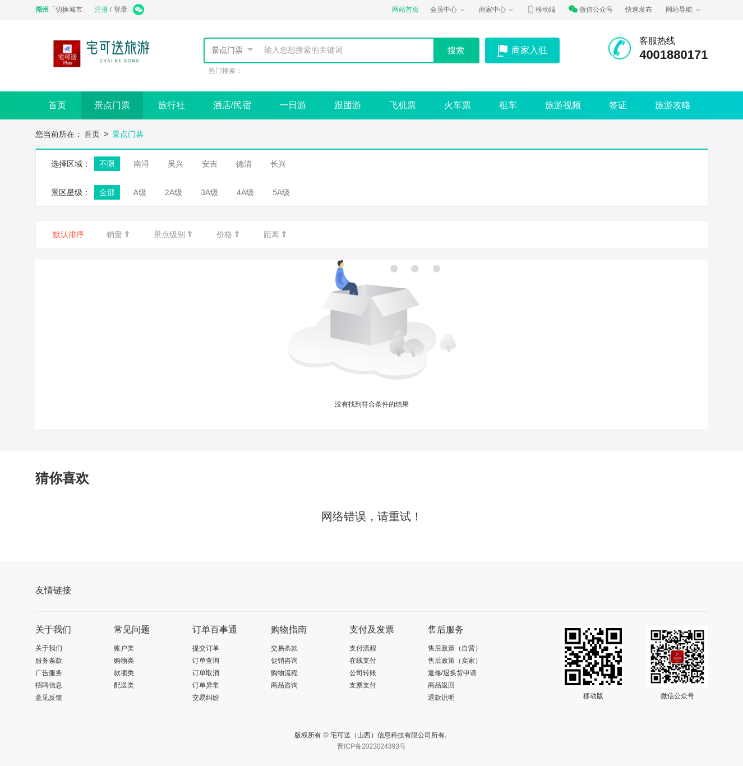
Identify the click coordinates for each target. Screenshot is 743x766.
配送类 (124, 685)
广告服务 (48, 673)
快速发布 (638, 9)
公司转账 (362, 673)
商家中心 (497, 9)
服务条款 (48, 661)
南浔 (141, 163)
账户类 (124, 648)
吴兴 (175, 163)
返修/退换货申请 (452, 673)
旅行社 (171, 105)
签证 (618, 105)
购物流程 (284, 673)
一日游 (292, 105)
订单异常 (205, 685)
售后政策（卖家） (455, 661)
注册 (101, 9)
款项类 (124, 673)
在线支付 (362, 661)
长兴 (278, 163)
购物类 (124, 661)
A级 (139, 192)
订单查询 (205, 661)
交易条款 (284, 648)
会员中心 (448, 9)
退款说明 (441, 698)
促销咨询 (284, 661)
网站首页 (405, 9)
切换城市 (69, 9)
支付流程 (362, 648)
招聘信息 (48, 685)
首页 (57, 105)
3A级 (209, 192)
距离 (276, 234)
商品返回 (441, 685)
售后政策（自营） (455, 648)
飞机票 (402, 105)
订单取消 (205, 673)
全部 (107, 192)
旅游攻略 (673, 105)
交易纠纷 (205, 698)
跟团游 (347, 105)
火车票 (457, 105)
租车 (508, 105)
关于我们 (48, 648)
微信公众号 (590, 9)
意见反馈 (48, 698)
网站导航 (684, 9)
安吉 (210, 163)
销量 (119, 234)
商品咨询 (284, 685)
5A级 (281, 192)
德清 (244, 163)
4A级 (245, 192)
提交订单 (205, 648)
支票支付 (362, 685)
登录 (120, 9)
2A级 (173, 192)
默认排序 (68, 234)
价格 (228, 234)
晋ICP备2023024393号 (371, 746)
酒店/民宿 (232, 105)
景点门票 (227, 49)
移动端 (541, 9)
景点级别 (174, 234)
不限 (107, 163)
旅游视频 (563, 105)
